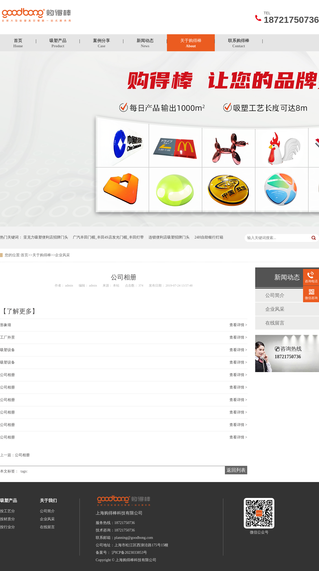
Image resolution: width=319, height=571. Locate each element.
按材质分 (7, 519)
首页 (18, 44)
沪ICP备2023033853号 (129, 553)
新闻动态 (145, 44)
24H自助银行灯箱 (209, 237)
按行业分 (7, 527)
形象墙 (5, 325)
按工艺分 (7, 511)
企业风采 (62, 255)
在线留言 (274, 323)
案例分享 (101, 44)
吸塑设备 (7, 350)
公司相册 (7, 375)
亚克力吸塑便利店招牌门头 (45, 237)
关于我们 (48, 500)
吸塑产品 (57, 44)
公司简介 (274, 295)
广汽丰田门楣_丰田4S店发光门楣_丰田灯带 (108, 237)
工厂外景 (7, 337)
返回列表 (236, 470)
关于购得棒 (191, 44)
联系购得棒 (238, 44)
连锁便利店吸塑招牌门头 (169, 237)
